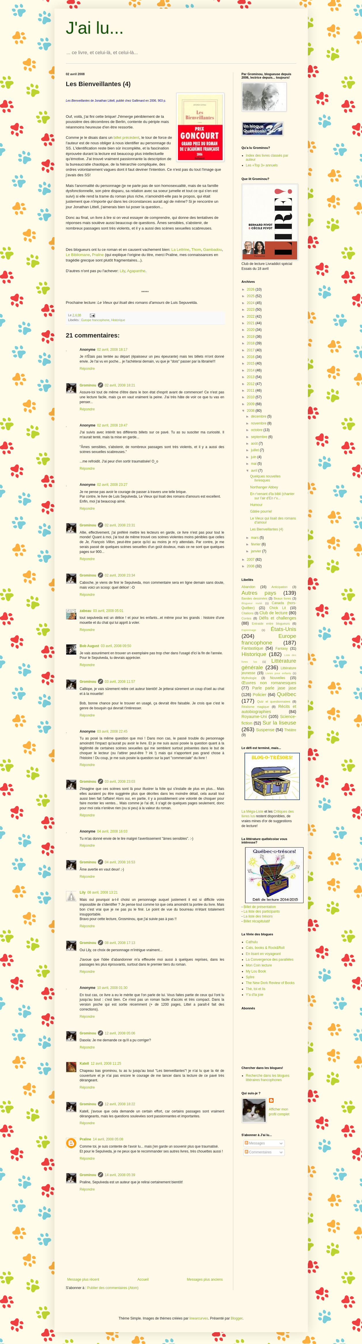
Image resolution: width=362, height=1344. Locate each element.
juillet (255, 450)
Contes (246, 618)
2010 (251, 397)
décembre (259, 416)
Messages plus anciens (205, 1279)
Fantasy (282, 649)
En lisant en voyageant (263, 954)
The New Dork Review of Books (270, 983)
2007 (251, 560)
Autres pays (259, 593)
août (255, 443)
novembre (259, 423)
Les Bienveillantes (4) (266, 529)
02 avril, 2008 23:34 (120, 575)
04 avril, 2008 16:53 (120, 862)
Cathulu (252, 942)
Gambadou (212, 249)
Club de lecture (273, 613)
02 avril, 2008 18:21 (120, 385)
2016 (251, 357)
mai (254, 464)
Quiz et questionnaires (274, 701)
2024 (251, 303)
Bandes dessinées (255, 598)
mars (255, 538)
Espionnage (249, 630)
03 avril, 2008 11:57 (120, 682)
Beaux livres (282, 598)
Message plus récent (83, 1279)
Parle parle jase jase (274, 688)
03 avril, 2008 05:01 (108, 611)
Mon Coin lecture (259, 965)
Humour (256, 505)
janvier (256, 551)
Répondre (87, 369)
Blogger (236, 1318)
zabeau (86, 611)
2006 (251, 566)
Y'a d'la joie (255, 995)
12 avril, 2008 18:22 (120, 1104)
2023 (251, 310)
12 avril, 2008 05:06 (120, 1033)
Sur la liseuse (279, 723)
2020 (251, 330)
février (256, 544)
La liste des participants (262, 911)
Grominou (88, 385)
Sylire (250, 977)
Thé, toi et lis (256, 989)
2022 (251, 316)
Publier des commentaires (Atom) (113, 1288)
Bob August (89, 646)
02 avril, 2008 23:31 (120, 525)
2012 (251, 384)
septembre (259, 437)
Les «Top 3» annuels (262, 165)
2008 (251, 411)
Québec (286, 694)
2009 (251, 404)
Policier (259, 694)
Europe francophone (95, 320)
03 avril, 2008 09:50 (116, 646)
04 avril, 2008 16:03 (112, 831)
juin (254, 457)
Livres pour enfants (278, 673)
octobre (257, 430)
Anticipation (280, 587)
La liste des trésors (258, 916)
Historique (118, 320)
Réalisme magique (255, 706)
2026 (251, 289)
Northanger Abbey (264, 487)
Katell (84, 1063)
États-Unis (283, 629)
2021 (251, 323)
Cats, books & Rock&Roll (265, 948)
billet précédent (126, 137)
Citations (248, 613)
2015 (251, 363)
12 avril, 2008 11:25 (106, 1063)
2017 (251, 350)
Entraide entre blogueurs (271, 623)
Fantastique (252, 648)
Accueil (143, 1279)
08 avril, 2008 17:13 (120, 943)
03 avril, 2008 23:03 (120, 782)
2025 (251, 296)
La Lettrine (180, 249)
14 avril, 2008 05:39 (120, 1175)
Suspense (265, 729)
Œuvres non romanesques (269, 682)
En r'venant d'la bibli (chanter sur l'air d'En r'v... (272, 496)
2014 (251, 370)
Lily (122, 271)
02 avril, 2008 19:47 (112, 425)
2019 (251, 337)
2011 (251, 390)
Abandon (248, 587)
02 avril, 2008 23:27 (112, 485)
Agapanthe (136, 271)
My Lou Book (256, 971)
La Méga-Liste (253, 812)
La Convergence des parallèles (269, 960)
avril (254, 471)
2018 (251, 343)
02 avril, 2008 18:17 (112, 350)
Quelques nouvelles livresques (265, 478)
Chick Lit (277, 608)
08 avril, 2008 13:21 (102, 892)
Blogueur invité (252, 603)
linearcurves (198, 1318)
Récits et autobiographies (269, 709)
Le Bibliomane (78, 255)
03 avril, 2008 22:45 (112, 731)
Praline (98, 255)
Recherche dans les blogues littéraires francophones (267, 1078)
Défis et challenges (277, 618)
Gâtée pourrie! (261, 511)
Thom (196, 249)
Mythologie (249, 678)
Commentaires (258, 1152)
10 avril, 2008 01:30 (112, 988)
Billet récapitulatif (257, 921)
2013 (251, 377)
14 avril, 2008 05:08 (108, 1139)
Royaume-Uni (254, 716)
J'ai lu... (95, 27)
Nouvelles (277, 678)
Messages (255, 1143)
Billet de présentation (260, 907)
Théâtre (290, 730)
